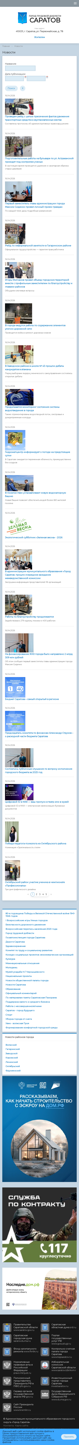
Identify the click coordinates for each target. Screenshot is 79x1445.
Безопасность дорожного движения (26, 924)
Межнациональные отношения (22, 963)
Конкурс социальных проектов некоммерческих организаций (39, 954)
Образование (13, 989)
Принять (69, 1436)
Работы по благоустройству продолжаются (29, 617)
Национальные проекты (19, 976)
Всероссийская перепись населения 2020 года (31, 929)
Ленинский (12, 1062)
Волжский (11, 1045)
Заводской (11, 1053)
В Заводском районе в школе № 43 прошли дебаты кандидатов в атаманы (34, 368)
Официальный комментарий (21, 993)
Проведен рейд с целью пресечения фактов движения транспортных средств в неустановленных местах (37, 118)
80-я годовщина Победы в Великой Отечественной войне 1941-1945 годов (40, 914)
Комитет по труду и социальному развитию (29, 950)
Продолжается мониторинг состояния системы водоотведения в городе (32, 409)
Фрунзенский (13, 1070)
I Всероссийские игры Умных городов (27, 920)
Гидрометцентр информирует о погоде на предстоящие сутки (37, 454)
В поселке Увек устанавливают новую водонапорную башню (35, 495)
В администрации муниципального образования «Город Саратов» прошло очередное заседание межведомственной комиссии (38, 575)
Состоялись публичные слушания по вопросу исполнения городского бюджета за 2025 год (38, 771)
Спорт (9, 1015)
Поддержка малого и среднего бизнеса (28, 1002)
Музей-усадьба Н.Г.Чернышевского (25, 972)
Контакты (8, 1425)
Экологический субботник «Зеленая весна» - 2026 (33, 537)
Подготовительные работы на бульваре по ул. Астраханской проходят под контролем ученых (39, 160)
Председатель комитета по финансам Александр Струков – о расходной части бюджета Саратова (39, 735)
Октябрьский (13, 1066)
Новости (18, 46)
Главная (6, 46)
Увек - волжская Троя (17, 1023)
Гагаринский (13, 1049)
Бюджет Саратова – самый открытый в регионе (32, 699)
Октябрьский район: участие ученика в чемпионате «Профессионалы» (35, 884)
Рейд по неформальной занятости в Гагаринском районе (38, 245)
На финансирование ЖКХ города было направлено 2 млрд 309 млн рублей (39, 656)
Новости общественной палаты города (27, 980)
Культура (10, 959)
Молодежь (11, 967)
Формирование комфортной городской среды (31, 1027)
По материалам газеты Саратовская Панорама (31, 997)
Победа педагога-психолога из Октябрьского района (35, 843)
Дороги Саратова (15, 941)
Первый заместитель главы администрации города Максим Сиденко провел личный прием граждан (35, 205)
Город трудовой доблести (20, 933)
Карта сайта (21, 1425)
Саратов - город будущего (20, 1010)
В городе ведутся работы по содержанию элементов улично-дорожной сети (35, 327)
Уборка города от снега (19, 1019)
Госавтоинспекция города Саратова (25, 937)
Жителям (39, 37)
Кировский (12, 1057)
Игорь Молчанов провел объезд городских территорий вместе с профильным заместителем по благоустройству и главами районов (38, 283)
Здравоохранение (16, 946)
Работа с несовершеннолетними (23, 1006)
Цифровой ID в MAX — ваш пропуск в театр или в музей (37, 802)
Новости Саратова (16, 984)
